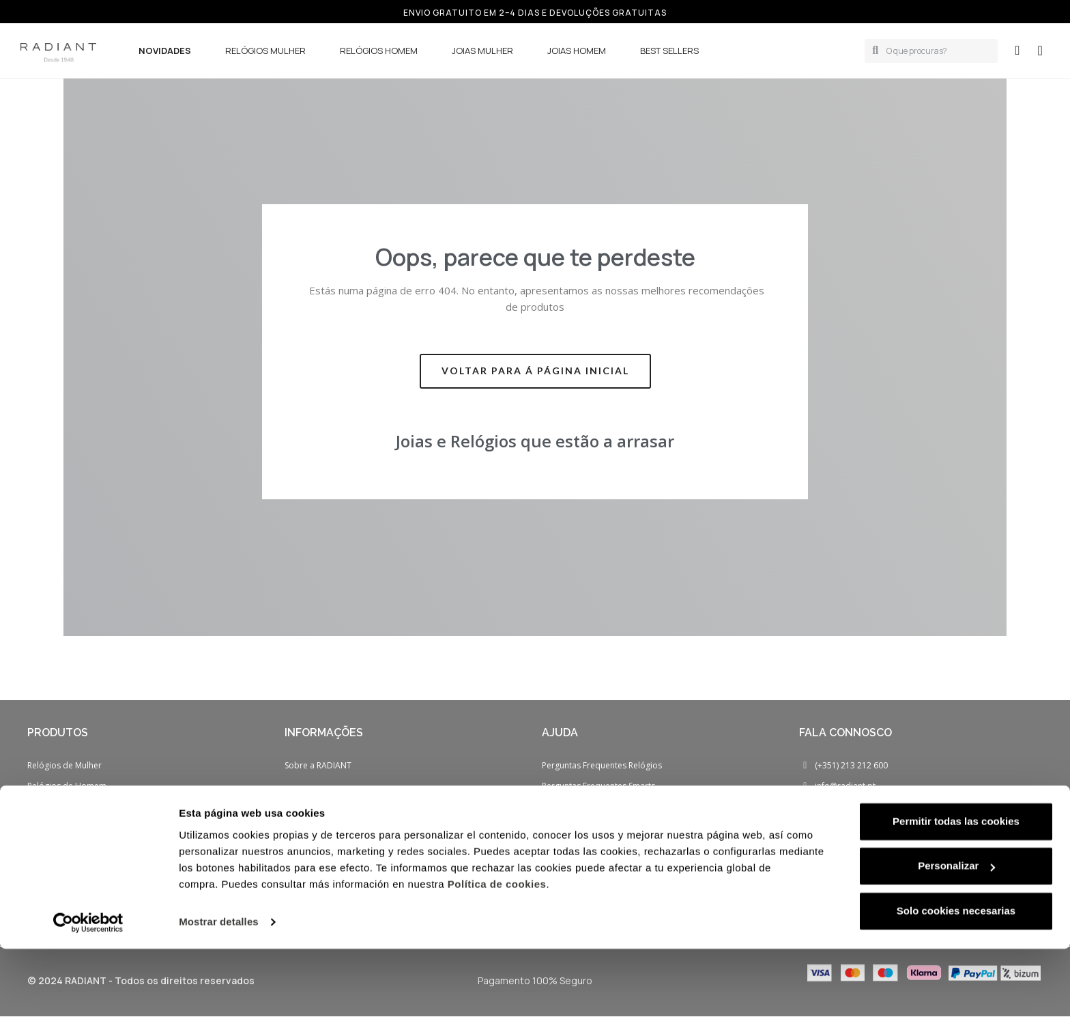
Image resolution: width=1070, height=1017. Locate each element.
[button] (1039, 50)
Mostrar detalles (219, 990)
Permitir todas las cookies (956, 889)
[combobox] (937, 51)
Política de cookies (497, 952)
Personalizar (956, 934)
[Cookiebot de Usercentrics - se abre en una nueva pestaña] (88, 990)
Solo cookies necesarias (956, 979)
